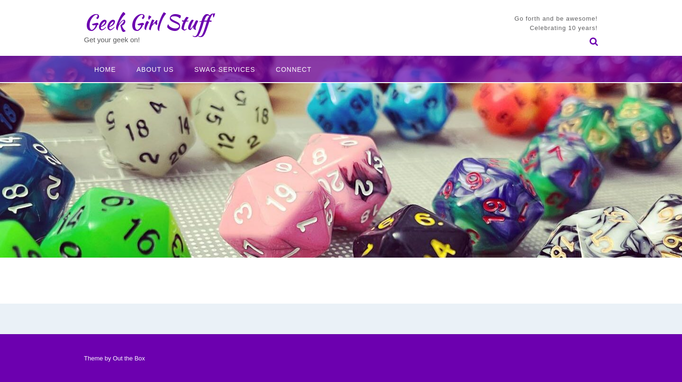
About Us (155, 69)
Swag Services (224, 69)
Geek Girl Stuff (146, 22)
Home (105, 69)
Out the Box (129, 358)
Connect (293, 69)
